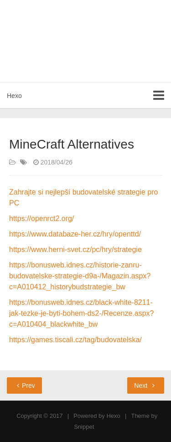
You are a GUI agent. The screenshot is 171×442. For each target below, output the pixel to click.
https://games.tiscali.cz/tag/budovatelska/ (75, 340)
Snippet (84, 426)
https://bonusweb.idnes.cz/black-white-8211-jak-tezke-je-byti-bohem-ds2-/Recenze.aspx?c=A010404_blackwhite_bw (81, 313)
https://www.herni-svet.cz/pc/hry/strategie (75, 249)
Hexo (14, 95)
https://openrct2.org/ (41, 218)
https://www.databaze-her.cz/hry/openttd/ (75, 234)
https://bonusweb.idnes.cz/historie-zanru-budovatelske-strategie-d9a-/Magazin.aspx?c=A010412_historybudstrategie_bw (79, 276)
